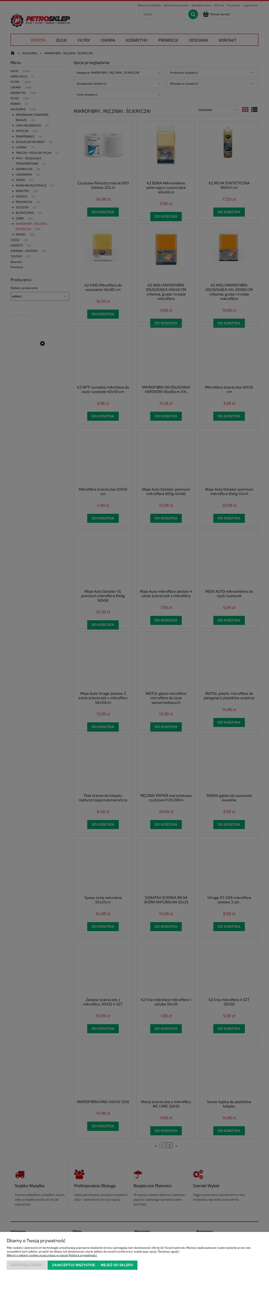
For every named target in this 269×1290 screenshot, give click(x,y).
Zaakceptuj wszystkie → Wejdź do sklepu (92, 1265)
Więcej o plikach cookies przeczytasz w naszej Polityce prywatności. (52, 1255)
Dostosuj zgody (26, 1265)
